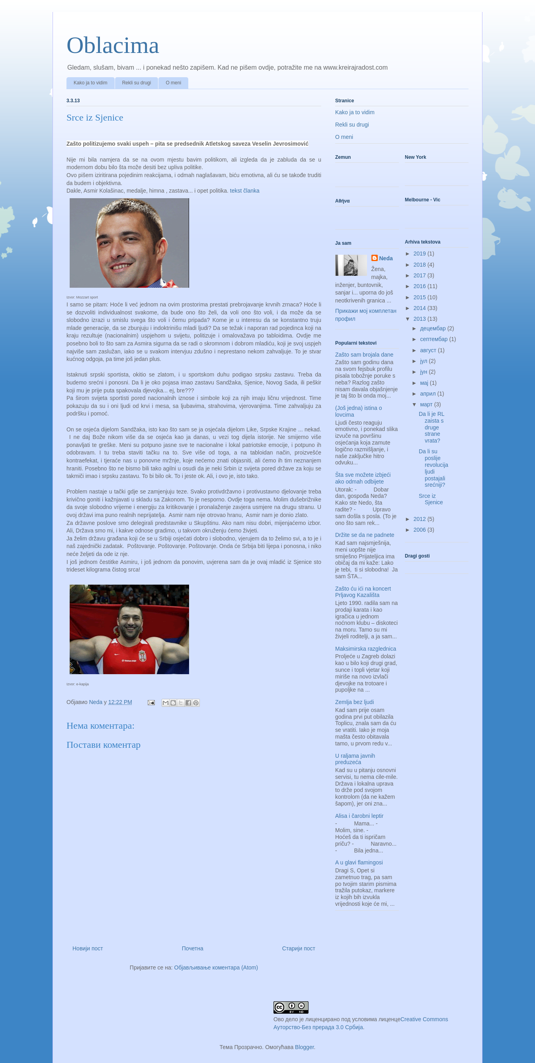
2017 (421, 275)
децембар (433, 328)
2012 (421, 519)
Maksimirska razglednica (365, 649)
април (428, 393)
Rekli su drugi (136, 83)
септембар (434, 339)
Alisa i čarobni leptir (359, 816)
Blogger (304, 1047)
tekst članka (244, 190)
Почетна (192, 948)
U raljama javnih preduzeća (355, 759)
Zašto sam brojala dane (364, 354)
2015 (421, 297)
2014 (421, 308)
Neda (386, 258)
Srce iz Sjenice (431, 499)
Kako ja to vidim (90, 83)
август (428, 350)
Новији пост (87, 948)
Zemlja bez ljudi (354, 702)
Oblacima (112, 45)
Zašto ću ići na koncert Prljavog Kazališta (363, 592)
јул (424, 361)
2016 (421, 286)
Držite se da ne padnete (364, 535)
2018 (421, 264)
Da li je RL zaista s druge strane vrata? (431, 427)
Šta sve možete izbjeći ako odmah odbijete (363, 478)
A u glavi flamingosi (359, 862)
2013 (421, 319)
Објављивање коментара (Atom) (216, 967)
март (427, 404)
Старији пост (298, 948)
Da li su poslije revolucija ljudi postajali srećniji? (433, 468)
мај (425, 383)
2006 (421, 530)
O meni (173, 83)
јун (424, 372)
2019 (421, 253)
